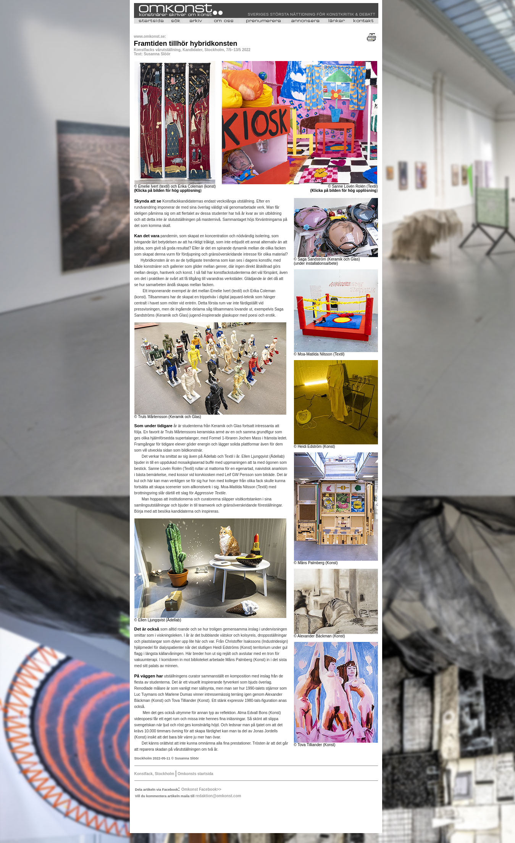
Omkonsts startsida (195, 774)
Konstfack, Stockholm (155, 774)
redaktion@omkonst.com (218, 796)
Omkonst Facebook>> (201, 789)
